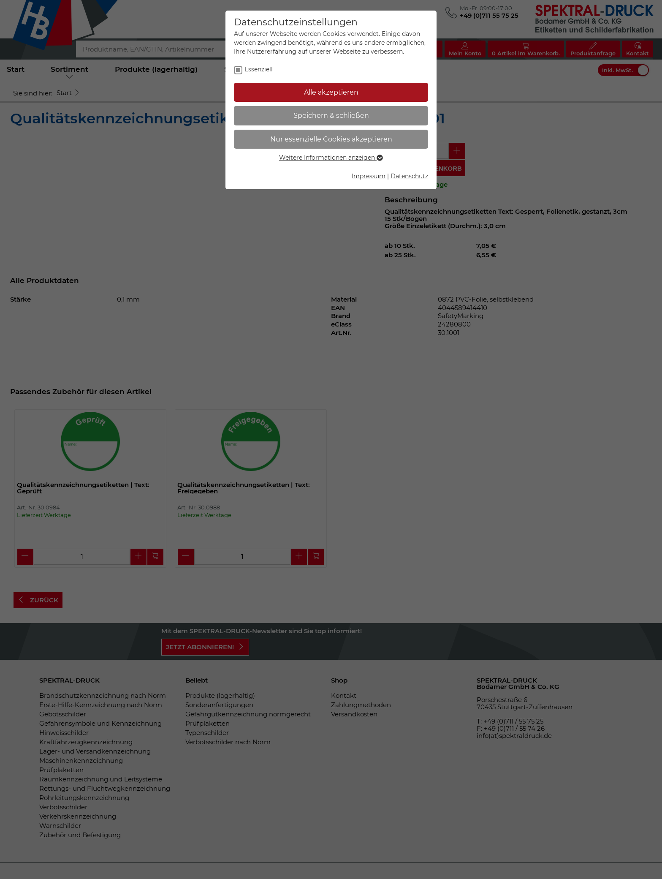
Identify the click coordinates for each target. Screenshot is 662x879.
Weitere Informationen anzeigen (331, 157)
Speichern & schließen (331, 116)
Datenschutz (409, 176)
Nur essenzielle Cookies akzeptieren (331, 139)
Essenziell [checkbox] (258, 69)
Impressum (368, 176)
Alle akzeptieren (331, 92)
